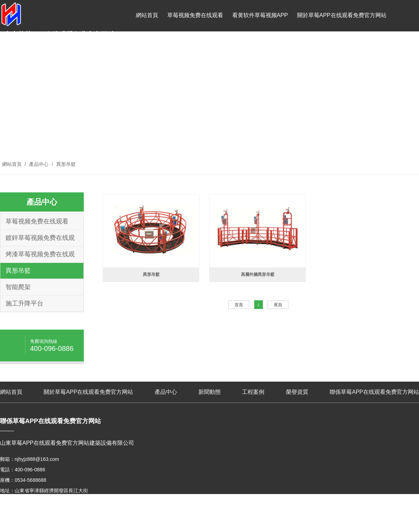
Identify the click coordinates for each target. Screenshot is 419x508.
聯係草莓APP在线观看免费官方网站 (306, 47)
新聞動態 (178, 47)
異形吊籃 (65, 164)
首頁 (239, 304)
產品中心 (147, 47)
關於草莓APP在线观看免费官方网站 (342, 15)
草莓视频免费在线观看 (195, 15)
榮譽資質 (241, 47)
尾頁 (278, 304)
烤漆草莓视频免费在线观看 (40, 256)
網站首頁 (147, 15)
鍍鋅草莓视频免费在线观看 (40, 240)
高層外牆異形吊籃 (257, 274)
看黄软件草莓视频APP (260, 15)
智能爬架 (18, 287)
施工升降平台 (24, 303)
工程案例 (210, 47)
